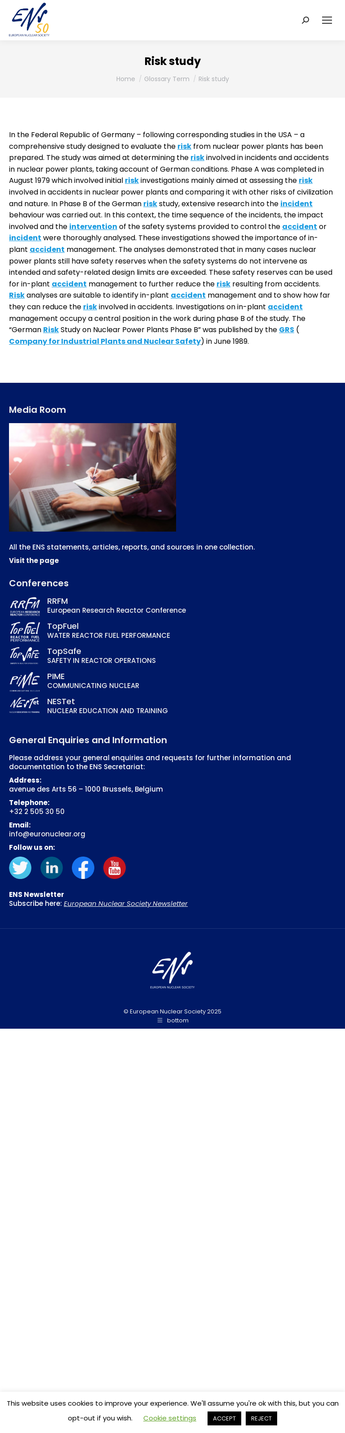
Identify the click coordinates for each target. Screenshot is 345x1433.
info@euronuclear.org (47, 834)
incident (296, 204)
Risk (17, 295)
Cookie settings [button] (169, 1418)
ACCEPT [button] (224, 1418)
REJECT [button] (261, 1418)
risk (184, 146)
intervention (93, 226)
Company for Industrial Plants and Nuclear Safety (105, 341)
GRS (286, 330)
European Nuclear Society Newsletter (126, 903)
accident (299, 226)
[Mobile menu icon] (327, 20)
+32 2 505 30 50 (37, 811)
